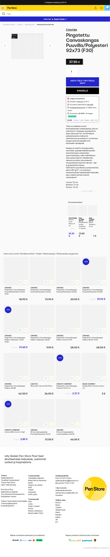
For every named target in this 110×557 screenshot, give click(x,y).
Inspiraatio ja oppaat (9, 492)
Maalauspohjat (30, 24)
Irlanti (57, 512)
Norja (57, 505)
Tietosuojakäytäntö (9, 503)
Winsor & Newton (35, 511)
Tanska (58, 507)
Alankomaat (60, 510)
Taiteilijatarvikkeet (9, 24)
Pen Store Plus (7, 489)
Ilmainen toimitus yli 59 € (55, 2)
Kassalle (82, 90)
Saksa (57, 517)
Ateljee (20, 24)
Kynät (30, 483)
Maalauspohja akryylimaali (45, 24)
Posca (30, 508)
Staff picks (32, 494)
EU (56, 522)
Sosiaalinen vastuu (8, 496)
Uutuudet (32, 492)
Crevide (71, 29)
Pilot (30, 501)
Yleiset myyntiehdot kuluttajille (14, 501)
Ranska (58, 515)
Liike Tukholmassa (8, 485)
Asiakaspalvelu (7, 478)
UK (56, 519)
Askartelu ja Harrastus (37, 480)
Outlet (31, 490)
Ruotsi (58, 502)
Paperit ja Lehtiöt (35, 485)
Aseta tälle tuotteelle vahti (82, 82)
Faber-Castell (33, 506)
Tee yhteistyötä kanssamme (13, 494)
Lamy (30, 504)
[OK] (55, 13)
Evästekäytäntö (7, 506)
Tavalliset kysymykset (10, 480)
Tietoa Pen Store (8, 482)
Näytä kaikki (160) (35, 513)
